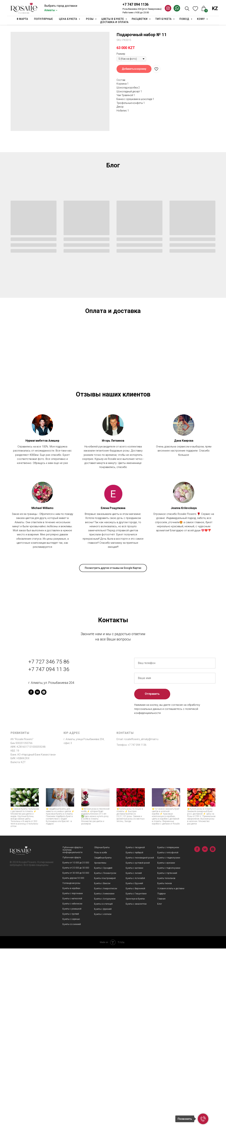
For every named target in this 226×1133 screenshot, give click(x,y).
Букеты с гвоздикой (135, 1032)
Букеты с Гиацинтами (136, 1078)
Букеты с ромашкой (72, 1093)
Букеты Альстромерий (105, 1063)
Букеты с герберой (134, 1037)
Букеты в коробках (71, 1073)
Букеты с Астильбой (135, 1063)
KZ (215, 8)
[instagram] (43, 876)
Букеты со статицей (103, 1088)
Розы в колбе (100, 1037)
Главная (161, 1083)
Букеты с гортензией (167, 1057)
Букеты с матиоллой (72, 1083)
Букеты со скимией (72, 1109)
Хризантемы (100, 1047)
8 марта (22, 19)
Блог (159, 1088)
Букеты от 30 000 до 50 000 (76, 1057)
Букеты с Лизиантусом (105, 1057)
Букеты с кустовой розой (138, 1047)
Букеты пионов (164, 1068)
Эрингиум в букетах (135, 1083)
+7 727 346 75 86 (48, 846)
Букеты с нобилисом (72, 1088)
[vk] (37, 876)
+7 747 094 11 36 (48, 854)
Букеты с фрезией (103, 1093)
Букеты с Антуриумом (104, 1083)
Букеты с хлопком (102, 1098)
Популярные (43, 19)
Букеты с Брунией (134, 1068)
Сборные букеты (102, 1032)
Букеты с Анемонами (104, 1078)
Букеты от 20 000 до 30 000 (76, 1052)
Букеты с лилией (134, 1057)
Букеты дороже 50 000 (73, 1062)
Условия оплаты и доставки (170, 1073)
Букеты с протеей (71, 1098)
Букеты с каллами (134, 1052)
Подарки (161, 1078)
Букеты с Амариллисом (105, 1073)
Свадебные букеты (103, 1042)
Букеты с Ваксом (102, 1068)
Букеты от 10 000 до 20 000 (76, 1047)
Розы (90, 19)
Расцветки (140, 19)
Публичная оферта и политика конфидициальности (73, 1034)
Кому (201, 19)
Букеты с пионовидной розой (140, 1042)
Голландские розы (71, 1067)
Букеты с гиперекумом (168, 1032)
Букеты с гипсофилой (167, 1037)
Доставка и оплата (114, 22)
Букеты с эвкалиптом (136, 1088)
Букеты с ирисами (166, 1047)
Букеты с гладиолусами (168, 1042)
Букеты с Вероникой (135, 1073)
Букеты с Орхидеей (103, 1052)
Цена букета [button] (68, 19)
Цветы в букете (113, 19)
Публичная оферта (72, 1042)
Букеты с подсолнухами (168, 1052)
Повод (184, 19)
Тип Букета (163, 19)
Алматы (49, 10)
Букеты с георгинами (73, 1078)
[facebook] (31, 876)
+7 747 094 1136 (135, 4)
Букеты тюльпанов (166, 1063)
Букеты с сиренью (71, 1103)
